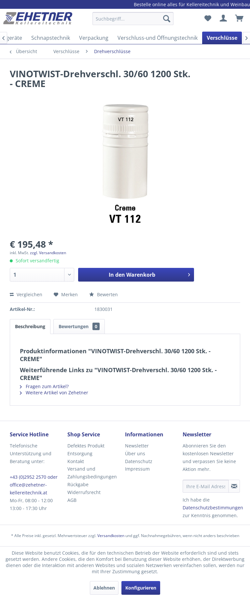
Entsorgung (79, 453)
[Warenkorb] (239, 18)
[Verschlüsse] (222, 38)
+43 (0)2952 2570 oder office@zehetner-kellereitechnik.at (34, 485)
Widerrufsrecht (84, 492)
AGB (71, 500)
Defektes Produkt (85, 446)
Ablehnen (104, 588)
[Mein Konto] (223, 18)
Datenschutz (138, 461)
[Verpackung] (94, 38)
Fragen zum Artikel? (44, 386)
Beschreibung (30, 326)
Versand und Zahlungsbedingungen (92, 473)
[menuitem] (133, 21)
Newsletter (137, 446)
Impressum (137, 469)
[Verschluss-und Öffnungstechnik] (157, 38)
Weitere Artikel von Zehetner (54, 392)
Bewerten (103, 294)
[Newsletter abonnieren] (234, 486)
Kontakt (75, 461)
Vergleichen (26, 294)
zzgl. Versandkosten (48, 252)
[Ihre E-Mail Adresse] (206, 486)
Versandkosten (110, 535)
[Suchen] (167, 18)
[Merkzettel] (207, 18)
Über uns (135, 453)
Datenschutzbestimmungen (213, 507)
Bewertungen (79, 326)
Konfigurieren (140, 588)
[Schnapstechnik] (51, 38)
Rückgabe (78, 484)
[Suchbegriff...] (133, 18)
